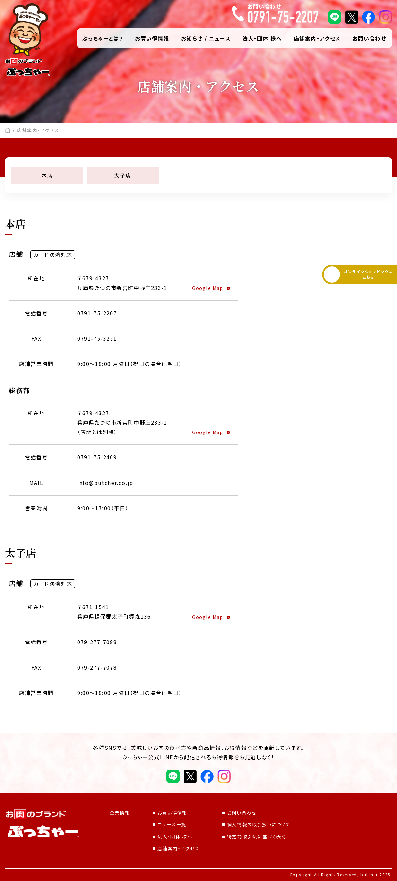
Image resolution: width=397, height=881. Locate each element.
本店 (47, 175)
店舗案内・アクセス (317, 38)
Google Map (207, 288)
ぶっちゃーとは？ (102, 38)
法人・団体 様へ (262, 38)
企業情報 (120, 812)
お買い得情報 (152, 38)
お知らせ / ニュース (206, 38)
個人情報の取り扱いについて (256, 824)
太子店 (122, 175)
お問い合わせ (370, 38)
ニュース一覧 (169, 824)
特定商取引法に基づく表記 (254, 836)
